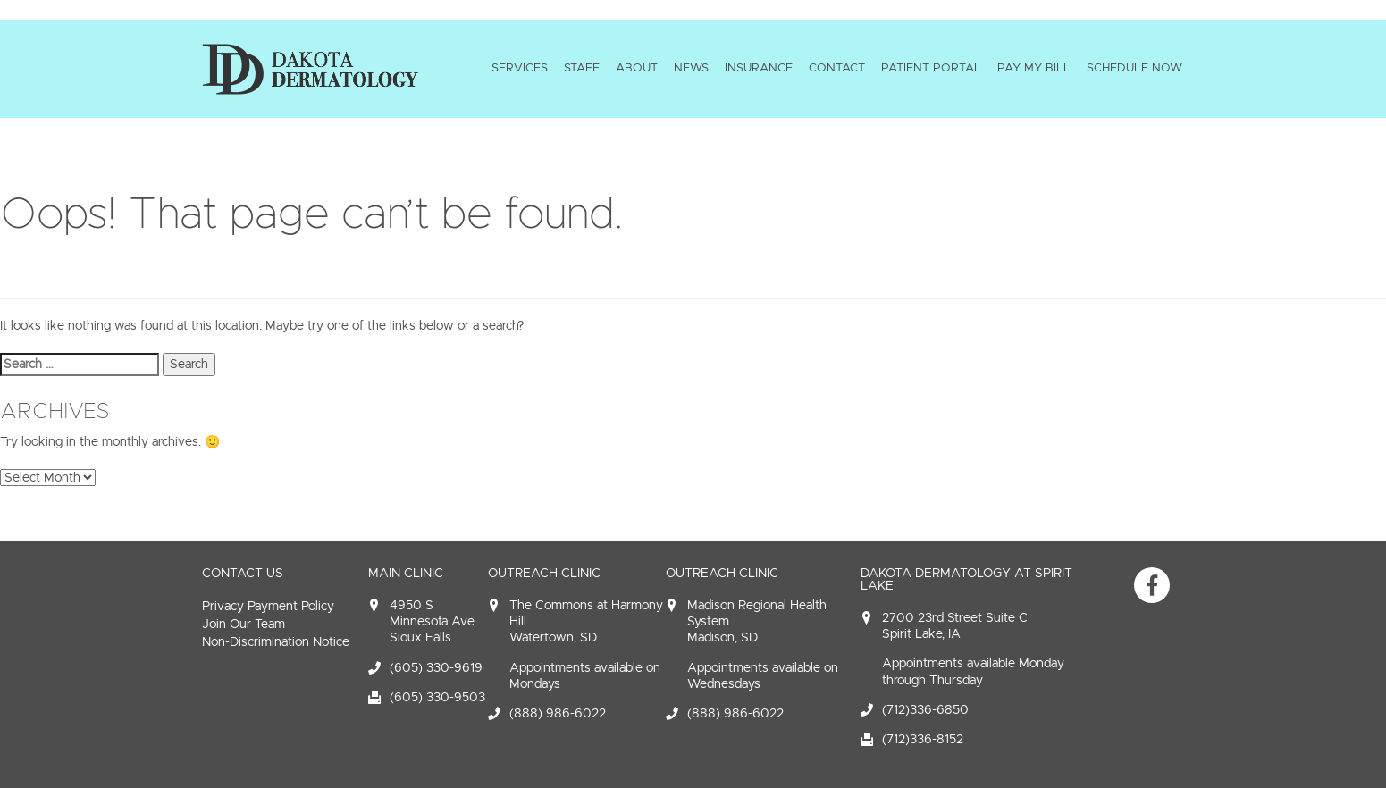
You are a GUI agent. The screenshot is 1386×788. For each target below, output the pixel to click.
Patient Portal (931, 68)
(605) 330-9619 (436, 668)
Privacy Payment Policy (268, 606)
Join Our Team (243, 624)
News (691, 68)
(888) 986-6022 (557, 713)
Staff (582, 68)
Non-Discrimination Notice (275, 642)
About (637, 68)
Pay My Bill (1034, 68)
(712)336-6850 (925, 710)
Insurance (759, 68)
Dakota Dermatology (310, 69)
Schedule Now (1134, 68)
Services (519, 68)
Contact (837, 68)
